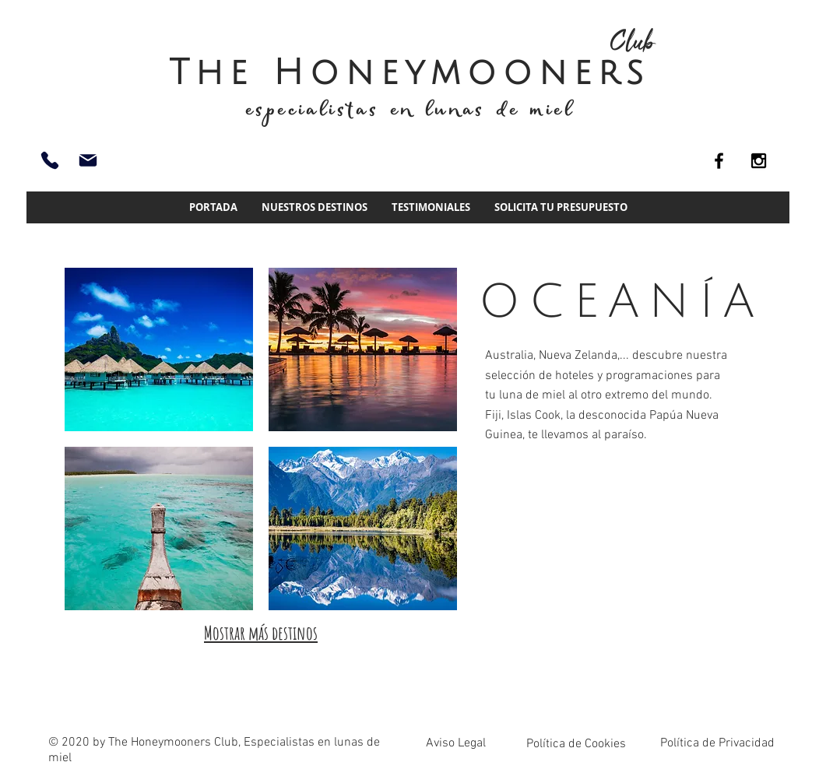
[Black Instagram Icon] (758, 160)
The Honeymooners (409, 73)
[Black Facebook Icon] (718, 160)
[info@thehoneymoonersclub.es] (88, 160)
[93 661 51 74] (50, 160)
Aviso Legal (456, 743)
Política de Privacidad (717, 743)
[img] (159, 349)
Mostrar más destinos (261, 632)
